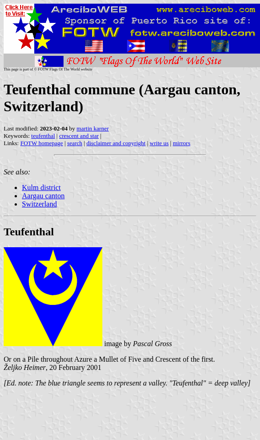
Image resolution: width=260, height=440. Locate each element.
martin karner (93, 128)
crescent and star (79, 135)
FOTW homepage (41, 143)
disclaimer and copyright (115, 143)
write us (159, 143)
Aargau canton (43, 196)
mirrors (181, 143)
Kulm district (41, 187)
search (74, 143)
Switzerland (39, 204)
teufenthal (43, 135)
